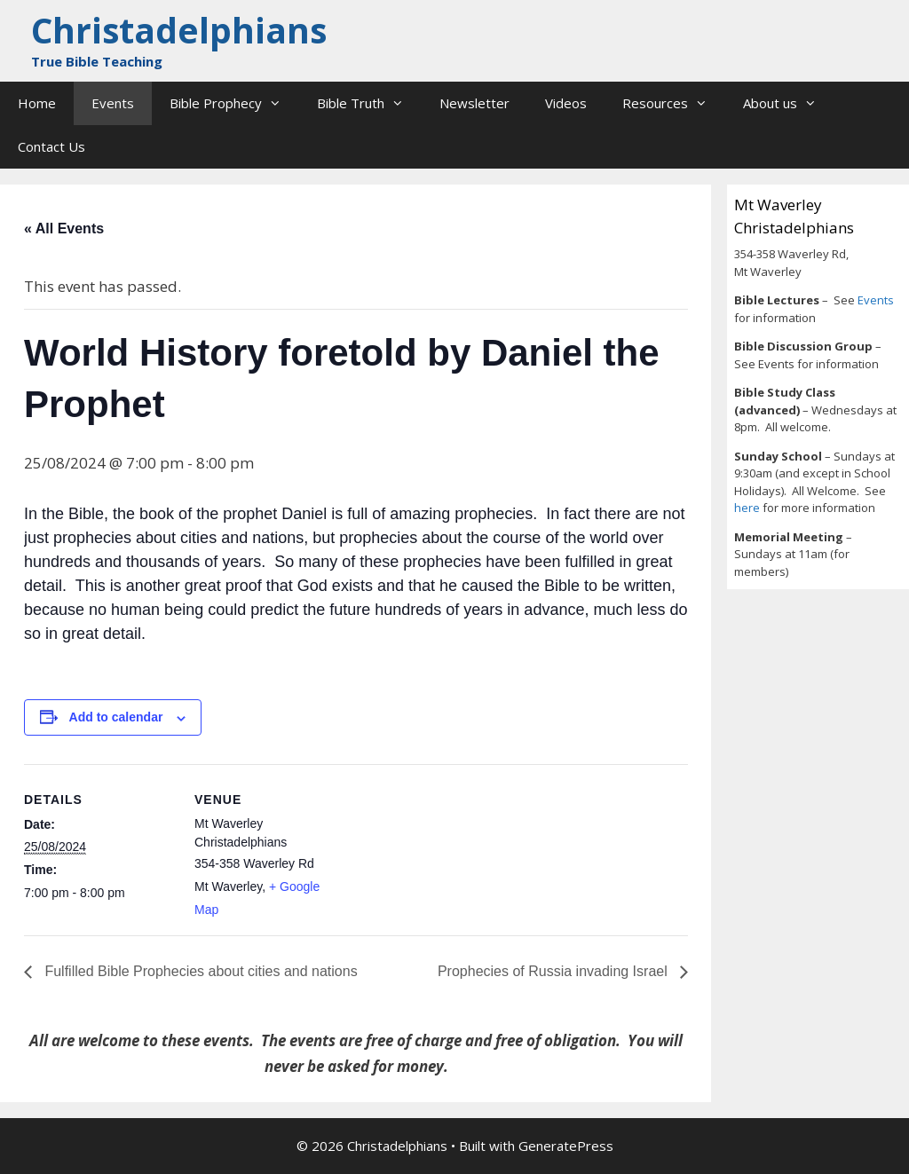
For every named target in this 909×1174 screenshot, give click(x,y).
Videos (566, 103)
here (748, 508)
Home (37, 103)
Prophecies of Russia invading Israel (554, 971)
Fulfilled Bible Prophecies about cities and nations (199, 971)
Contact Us (51, 146)
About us (788, 103)
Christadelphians (179, 29)
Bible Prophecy (234, 103)
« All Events (64, 228)
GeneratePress (565, 1145)
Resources (673, 103)
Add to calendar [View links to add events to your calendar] (116, 717)
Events (112, 103)
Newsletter (474, 103)
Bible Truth (369, 103)
